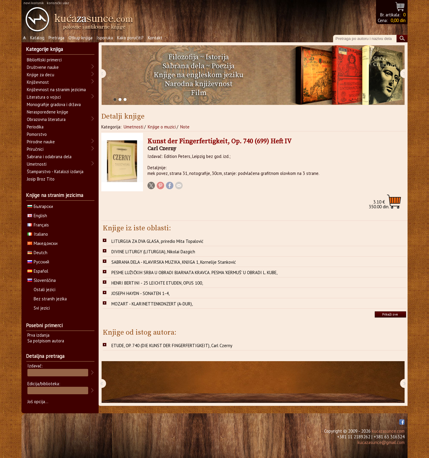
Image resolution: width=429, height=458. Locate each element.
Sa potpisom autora (45, 341)
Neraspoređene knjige (47, 112)
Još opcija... (37, 401)
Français (38, 225)
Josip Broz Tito (41, 179)
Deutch (37, 252)
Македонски (42, 243)
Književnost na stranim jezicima (56, 89)
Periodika (35, 127)
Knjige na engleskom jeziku (198, 75)
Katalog (37, 38)
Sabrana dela (183, 66)
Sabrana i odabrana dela (49, 156)
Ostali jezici (44, 289)
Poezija (223, 66)
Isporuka (105, 38)
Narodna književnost (198, 84)
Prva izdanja (38, 335)
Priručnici (35, 149)
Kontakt (155, 38)
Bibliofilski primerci (44, 60)
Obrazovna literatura (46, 119)
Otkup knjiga (80, 38)
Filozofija (183, 57)
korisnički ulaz (58, 3)
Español (37, 271)
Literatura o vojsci (44, 97)
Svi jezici (42, 308)
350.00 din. (379, 204)
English (37, 215)
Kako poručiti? (130, 38)
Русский (38, 262)
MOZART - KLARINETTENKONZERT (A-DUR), (152, 304)
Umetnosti (133, 127)
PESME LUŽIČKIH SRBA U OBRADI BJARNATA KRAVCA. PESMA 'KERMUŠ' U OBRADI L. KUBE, (194, 272)
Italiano (37, 234)
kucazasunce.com (388, 431)
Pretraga (56, 38)
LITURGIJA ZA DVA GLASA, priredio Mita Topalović (157, 241)
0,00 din (398, 20)
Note (184, 127)
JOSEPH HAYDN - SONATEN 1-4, (140, 293)
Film (198, 93)
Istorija (217, 57)
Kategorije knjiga (44, 49)
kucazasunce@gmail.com (381, 442)
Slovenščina (41, 280)
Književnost (38, 82)
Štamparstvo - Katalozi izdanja (55, 171)
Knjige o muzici (162, 127)
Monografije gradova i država (54, 104)
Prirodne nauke (41, 142)
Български (40, 206)
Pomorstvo (37, 134)
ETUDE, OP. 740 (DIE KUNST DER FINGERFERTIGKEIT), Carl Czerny (171, 345)
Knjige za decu (40, 74)
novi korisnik (34, 3)
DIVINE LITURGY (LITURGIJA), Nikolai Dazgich (153, 251)
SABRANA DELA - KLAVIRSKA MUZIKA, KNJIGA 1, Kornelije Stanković (173, 262)
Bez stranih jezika (50, 299)
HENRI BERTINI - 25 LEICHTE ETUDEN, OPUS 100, (157, 283)
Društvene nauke (43, 67)
